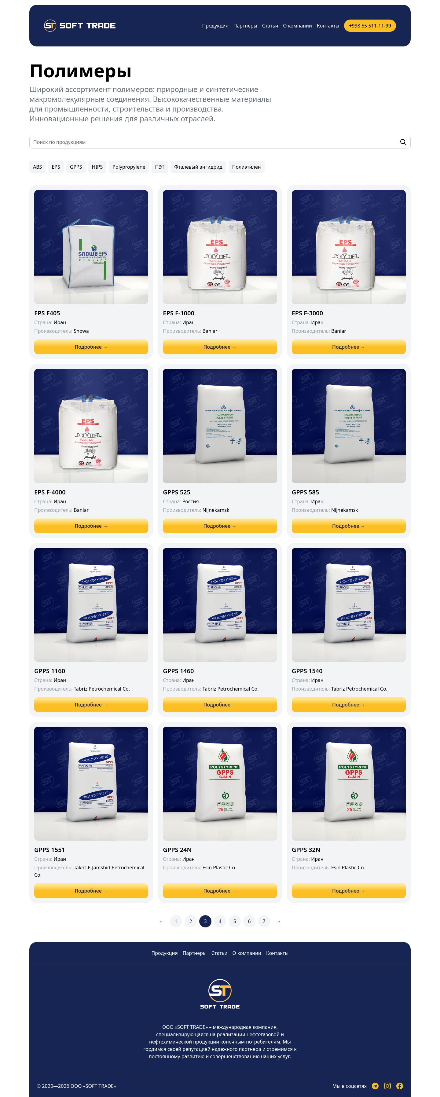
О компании (297, 25)
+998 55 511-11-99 (370, 25)
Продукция (215, 25)
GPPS (76, 166)
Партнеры (245, 25)
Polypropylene (128, 166)
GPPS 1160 (49, 671)
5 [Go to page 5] (234, 921)
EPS (56, 166)
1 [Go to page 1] (175, 921)
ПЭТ (160, 166)
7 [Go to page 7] (263, 921)
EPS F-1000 (178, 313)
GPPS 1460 (178, 671)
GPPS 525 (176, 492)
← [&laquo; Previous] (161, 921)
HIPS (97, 166)
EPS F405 (47, 313)
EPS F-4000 (50, 492)
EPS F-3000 (307, 313)
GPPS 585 (305, 492)
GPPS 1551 (49, 850)
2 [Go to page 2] (190, 921)
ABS (37, 166)
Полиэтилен (246, 166)
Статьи (270, 25)
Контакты (328, 25)
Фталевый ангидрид (198, 166)
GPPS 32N (306, 850)
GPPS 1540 (307, 671)
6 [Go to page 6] (249, 921)
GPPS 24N (177, 850)
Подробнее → (91, 346)
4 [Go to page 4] (219, 921)
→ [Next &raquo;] (278, 921)
